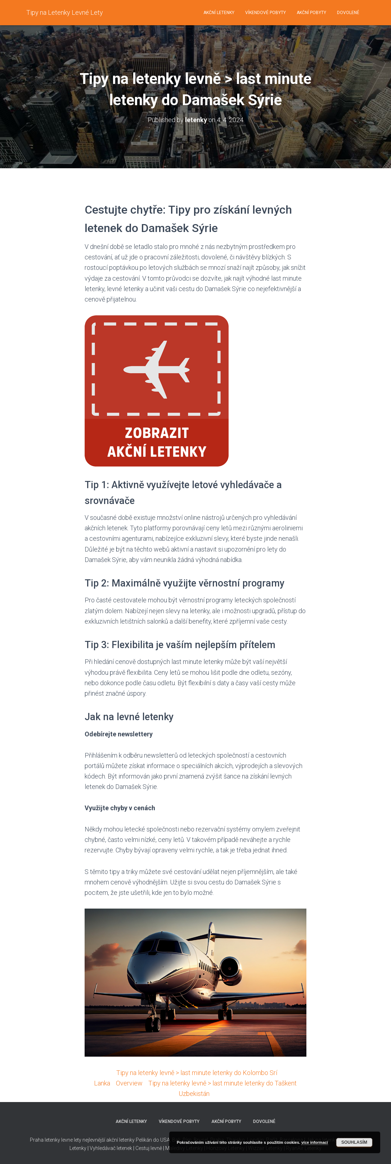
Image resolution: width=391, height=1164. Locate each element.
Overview (129, 1083)
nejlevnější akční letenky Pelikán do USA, (126, 1140)
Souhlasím (354, 1142)
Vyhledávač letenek (111, 1148)
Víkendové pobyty (265, 12)
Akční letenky (218, 12)
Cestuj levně (148, 1148)
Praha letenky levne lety (55, 1140)
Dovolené (348, 12)
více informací (314, 1142)
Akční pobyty (311, 12)
